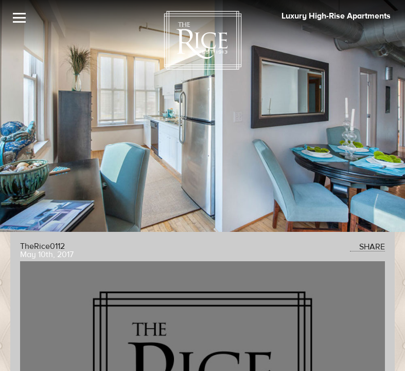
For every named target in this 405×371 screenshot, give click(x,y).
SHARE (367, 246)
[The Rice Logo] (203, 40)
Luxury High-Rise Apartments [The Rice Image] (336, 16)
